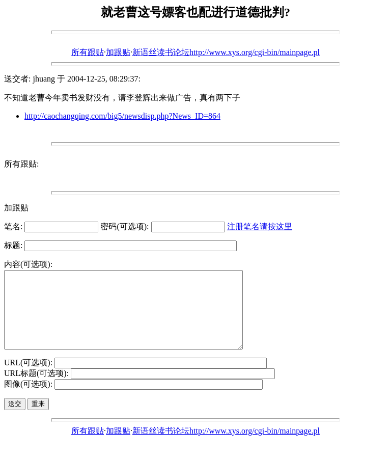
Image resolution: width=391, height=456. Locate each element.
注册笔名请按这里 (259, 226)
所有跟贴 (87, 52)
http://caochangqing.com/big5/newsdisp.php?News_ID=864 (122, 116)
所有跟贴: (21, 163)
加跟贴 (118, 52)
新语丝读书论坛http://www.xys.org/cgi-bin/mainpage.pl (226, 52)
